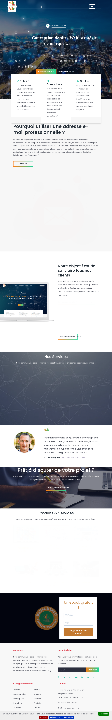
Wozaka (16, 690)
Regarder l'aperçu (56, 26)
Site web (16, 707)
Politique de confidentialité (61, 717)
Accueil (36, 690)
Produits (36, 703)
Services (36, 698)
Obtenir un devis (66, 72)
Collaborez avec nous (69, 337)
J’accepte (103, 714)
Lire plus (23, 164)
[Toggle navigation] (103, 6)
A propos (37, 694)
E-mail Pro (17, 703)
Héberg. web (18, 698)
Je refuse (44, 717)
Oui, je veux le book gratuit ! (78, 631)
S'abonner (92, 670)
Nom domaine (19, 694)
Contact (36, 707)
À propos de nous (46, 72)
